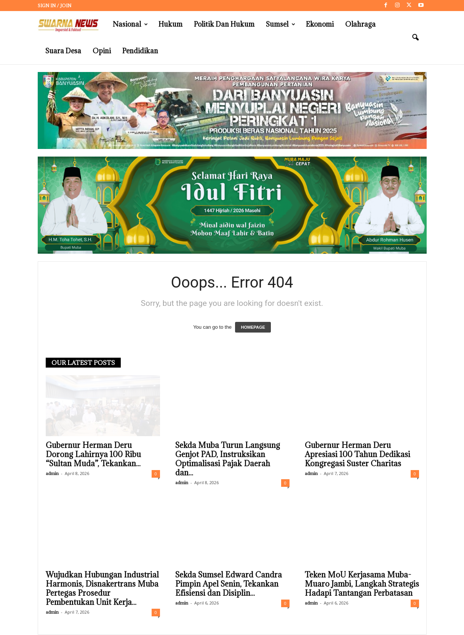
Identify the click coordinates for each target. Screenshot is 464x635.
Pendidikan (140, 50)
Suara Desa (63, 50)
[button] (415, 37)
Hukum (170, 24)
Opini (102, 50)
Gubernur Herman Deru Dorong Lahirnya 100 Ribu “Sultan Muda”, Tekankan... (93, 455)
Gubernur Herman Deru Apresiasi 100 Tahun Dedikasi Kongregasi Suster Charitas (357, 455)
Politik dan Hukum (224, 24)
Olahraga (360, 24)
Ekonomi (320, 24)
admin (52, 474)
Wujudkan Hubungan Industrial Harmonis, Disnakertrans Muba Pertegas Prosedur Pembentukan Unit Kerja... (102, 589)
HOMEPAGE (253, 327)
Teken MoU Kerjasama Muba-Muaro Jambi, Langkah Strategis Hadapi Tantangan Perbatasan (362, 584)
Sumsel (280, 24)
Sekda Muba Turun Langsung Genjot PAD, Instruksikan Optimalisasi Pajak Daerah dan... (227, 459)
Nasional (130, 24)
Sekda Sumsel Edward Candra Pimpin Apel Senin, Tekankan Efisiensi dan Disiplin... (228, 584)
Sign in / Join (54, 5)
